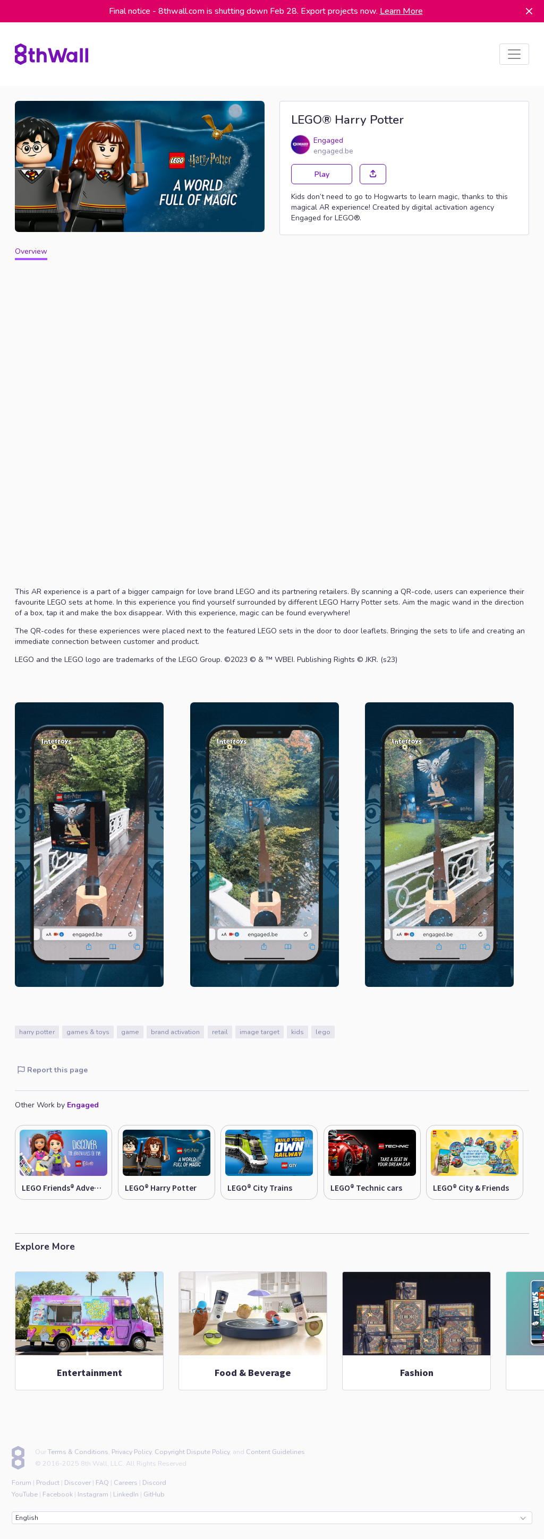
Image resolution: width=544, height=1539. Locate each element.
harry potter (37, 1032)
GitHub (154, 1494)
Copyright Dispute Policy (192, 1451)
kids (297, 1032)
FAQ (102, 1482)
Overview (31, 251)
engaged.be (333, 151)
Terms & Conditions (78, 1451)
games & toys (87, 1032)
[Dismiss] (529, 11)
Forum (21, 1482)
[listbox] (514, 54)
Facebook (57, 1494)
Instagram (93, 1494)
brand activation (175, 1032)
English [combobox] (270, 1518)
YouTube (25, 1494)
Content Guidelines (275, 1451)
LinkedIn (126, 1494)
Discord (154, 1482)
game (130, 1032)
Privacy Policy (131, 1451)
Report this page (52, 1070)
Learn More (401, 11)
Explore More (45, 1246)
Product (48, 1482)
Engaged (328, 140)
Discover (77, 1482)
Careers (126, 1482)
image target (259, 1032)
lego (323, 1032)
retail (220, 1032)
